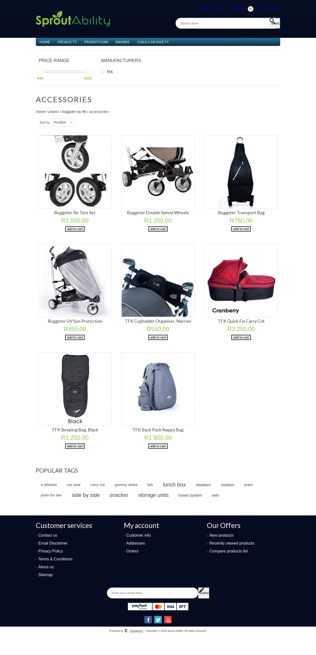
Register (204, 9)
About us (46, 582)
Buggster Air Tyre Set (75, 212)
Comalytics (134, 645)
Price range (54, 60)
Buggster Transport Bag (241, 212)
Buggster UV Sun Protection (75, 326)
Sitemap (45, 590)
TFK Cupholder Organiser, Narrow (158, 326)
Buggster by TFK (74, 111)
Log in (219, 9)
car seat (73, 499)
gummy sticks (126, 499)
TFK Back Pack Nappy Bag (157, 439)
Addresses (135, 558)
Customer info (138, 550)
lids (150, 499)
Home (41, 111)
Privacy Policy (50, 566)
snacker (119, 510)
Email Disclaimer (53, 558)
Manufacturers (121, 60)
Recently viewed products (231, 558)
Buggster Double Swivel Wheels (158, 212)
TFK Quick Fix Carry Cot (241, 326)
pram (248, 499)
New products (221, 550)
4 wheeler (49, 499)
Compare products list (228, 566)
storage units (153, 510)
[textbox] (233, 23)
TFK (109, 72)
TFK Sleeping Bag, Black (75, 439)
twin (215, 510)
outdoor (228, 499)
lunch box (174, 499)
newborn (203, 499)
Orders (132, 566)
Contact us (47, 550)
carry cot (97, 499)
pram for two (51, 510)
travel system (190, 510)
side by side (86, 510)
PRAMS (54, 111)
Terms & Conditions (55, 574)
